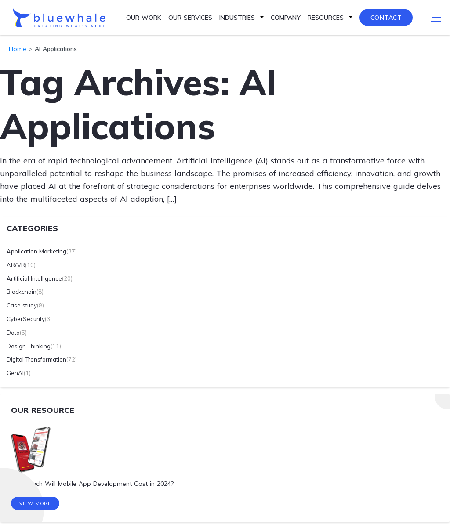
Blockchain (21, 291)
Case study (22, 305)
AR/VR (16, 264)
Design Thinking (29, 346)
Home (17, 49)
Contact (386, 18)
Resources (326, 18)
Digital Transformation (36, 359)
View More (35, 504)
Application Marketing (36, 251)
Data (13, 332)
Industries (237, 18)
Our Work (143, 18)
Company (286, 18)
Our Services (190, 18)
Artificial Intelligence (34, 278)
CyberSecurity (26, 318)
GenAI (15, 372)
